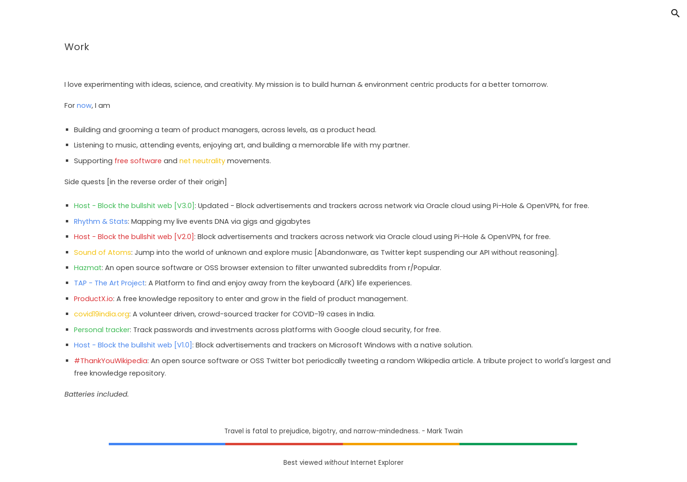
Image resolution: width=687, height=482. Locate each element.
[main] (343, 46)
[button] (675, 13)
